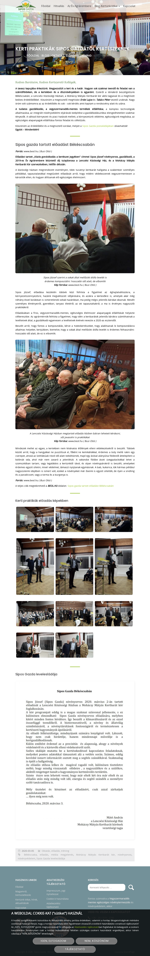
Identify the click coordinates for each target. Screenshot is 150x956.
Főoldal (45, 6)
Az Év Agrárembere (79, 6)
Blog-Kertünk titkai (107, 6)
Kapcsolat (129, 6)
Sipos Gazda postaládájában (98, 125)
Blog (45, 56)
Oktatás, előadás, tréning (71, 56)
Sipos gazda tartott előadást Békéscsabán (91, 485)
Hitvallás (59, 6)
